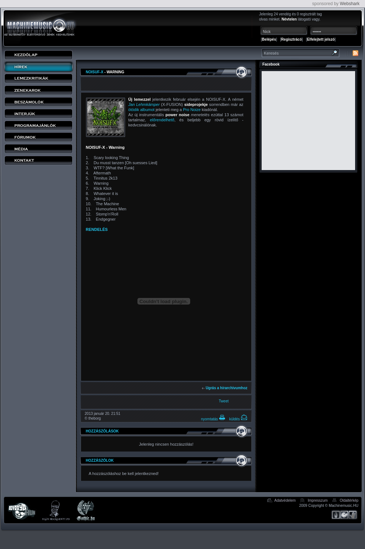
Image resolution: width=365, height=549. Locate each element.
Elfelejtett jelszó (321, 39)
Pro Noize (191, 109)
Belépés (269, 39)
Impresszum (318, 500)
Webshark (350, 3)
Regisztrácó (291, 39)
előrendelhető (162, 120)
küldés (238, 419)
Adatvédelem (285, 500)
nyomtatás (213, 419)
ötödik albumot (141, 109)
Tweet (224, 401)
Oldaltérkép (349, 500)
